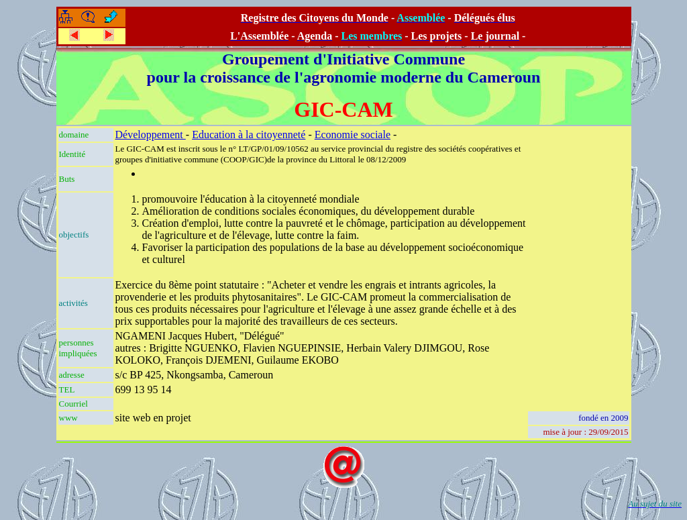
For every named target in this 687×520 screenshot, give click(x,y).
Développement (150, 134)
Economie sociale (352, 134)
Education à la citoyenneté (248, 134)
